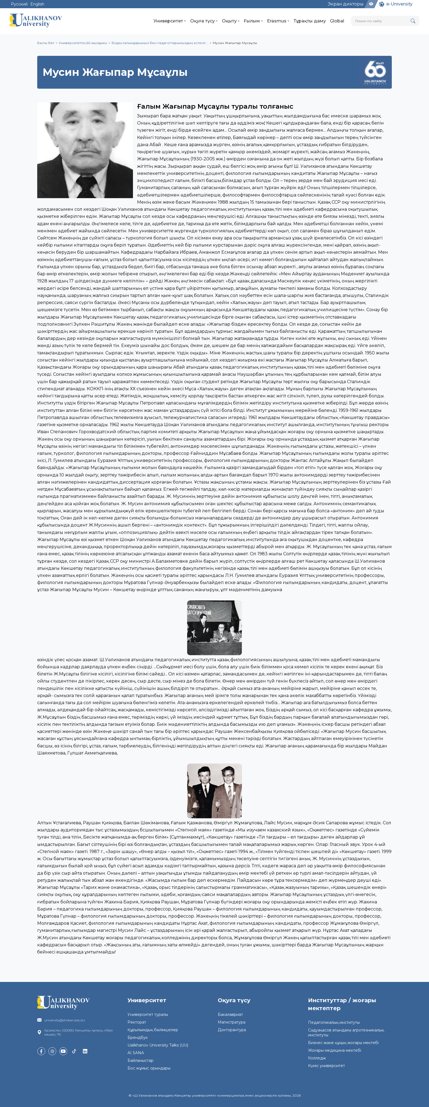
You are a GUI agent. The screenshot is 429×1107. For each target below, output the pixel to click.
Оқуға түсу (204, 21)
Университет (169, 21)
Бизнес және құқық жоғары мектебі (343, 1042)
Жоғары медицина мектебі (334, 1050)
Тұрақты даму (310, 21)
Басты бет (45, 43)
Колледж (317, 1058)
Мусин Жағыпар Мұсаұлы (235, 43)
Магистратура (231, 1022)
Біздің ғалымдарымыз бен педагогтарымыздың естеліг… (160, 43)
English (37, 4)
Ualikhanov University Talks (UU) (157, 1045)
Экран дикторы (346, 4)
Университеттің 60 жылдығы (83, 43)
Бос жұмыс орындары (148, 1068)
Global (337, 21)
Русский (19, 4)
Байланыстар (140, 1060)
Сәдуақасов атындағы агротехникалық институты (346, 1032)
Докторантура (232, 1029)
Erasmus (278, 21)
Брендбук (137, 1037)
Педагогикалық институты (334, 1022)
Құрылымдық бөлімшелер (152, 1029)
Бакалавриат (230, 1014)
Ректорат (136, 1022)
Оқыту (231, 21)
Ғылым (253, 21)
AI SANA (135, 1052)
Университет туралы (147, 1014)
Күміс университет (326, 1065)
